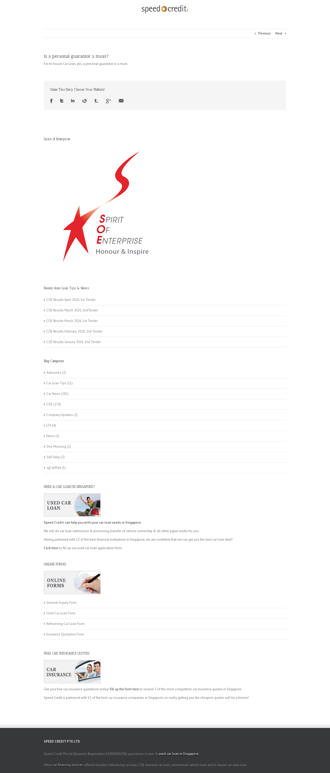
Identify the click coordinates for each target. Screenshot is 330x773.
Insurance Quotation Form (65, 634)
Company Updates (59, 415)
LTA (48, 425)
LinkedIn (73, 101)
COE (49, 404)
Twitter (61, 101)
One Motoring (56, 446)
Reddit (84, 101)
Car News (53, 394)
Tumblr (96, 101)
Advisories (53, 372)
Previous (264, 33)
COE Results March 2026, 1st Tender (72, 321)
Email (121, 101)
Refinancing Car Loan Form (65, 624)
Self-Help (53, 457)
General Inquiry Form (61, 602)
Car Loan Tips (56, 383)
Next (278, 33)
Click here (51, 548)
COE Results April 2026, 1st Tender (71, 300)
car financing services (68, 765)
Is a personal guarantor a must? (76, 56)
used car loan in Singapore (179, 754)
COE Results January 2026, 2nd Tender (73, 342)
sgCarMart (53, 467)
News (50, 436)
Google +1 (108, 101)
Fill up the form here (124, 689)
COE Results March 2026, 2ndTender (72, 310)
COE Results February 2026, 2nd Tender (74, 331)
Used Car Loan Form (60, 613)
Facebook (51, 101)
